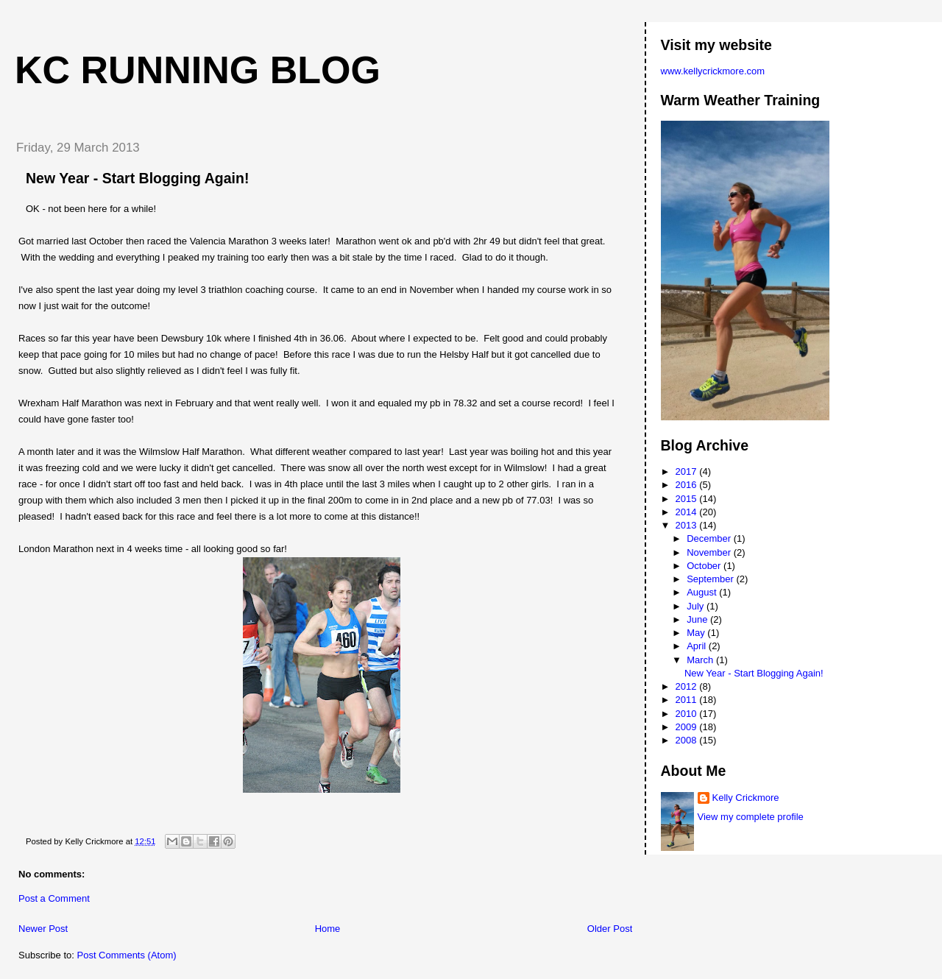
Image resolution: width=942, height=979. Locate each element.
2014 (688, 511)
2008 (688, 740)
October (705, 565)
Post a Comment (54, 898)
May (697, 632)
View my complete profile (751, 816)
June (698, 619)
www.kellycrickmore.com (713, 71)
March (701, 659)
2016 (688, 484)
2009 (688, 726)
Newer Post (43, 928)
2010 (688, 713)
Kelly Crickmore (745, 797)
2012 (688, 686)
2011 (688, 699)
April (698, 645)
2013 (688, 525)
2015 (688, 498)
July (696, 606)
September (711, 578)
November (710, 552)
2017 (688, 471)
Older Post (609, 928)
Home (328, 928)
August (703, 592)
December (710, 538)
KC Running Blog (197, 70)
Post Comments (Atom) (127, 955)
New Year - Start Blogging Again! (137, 178)
